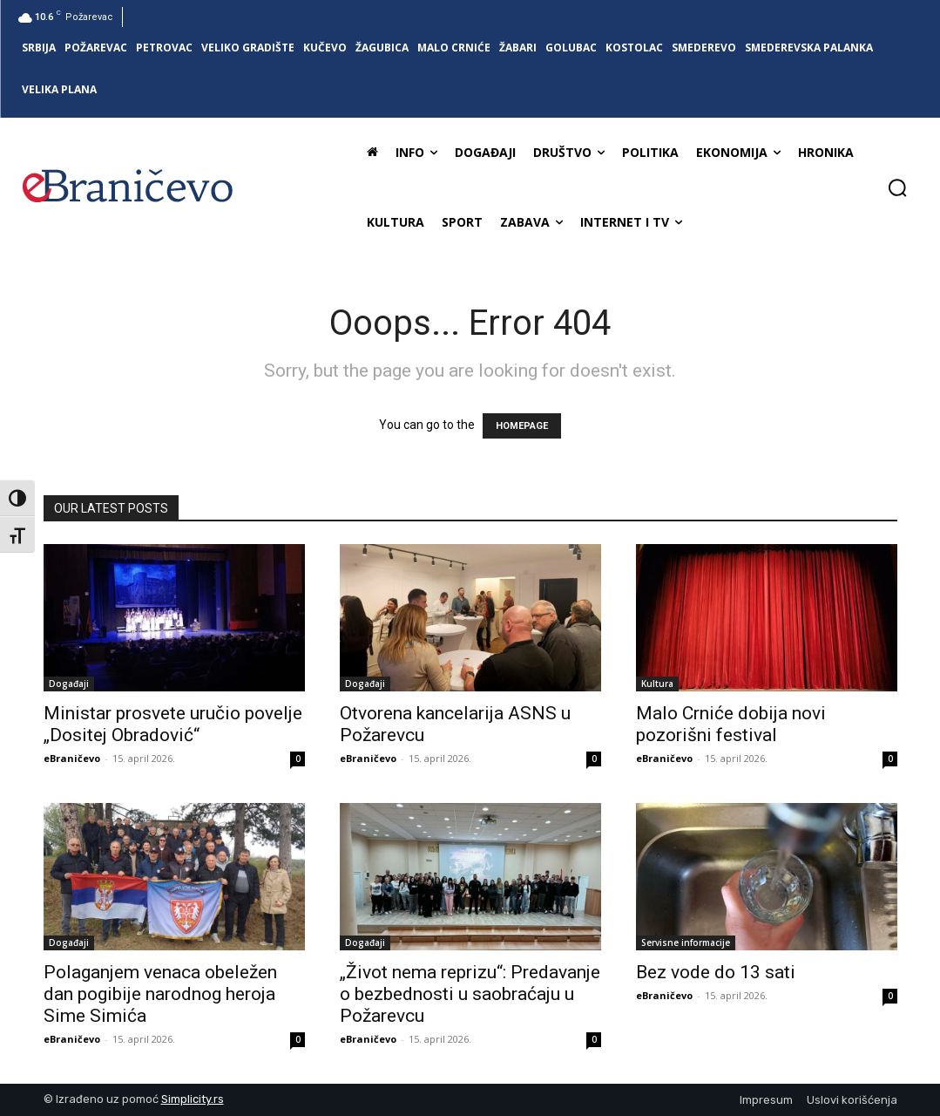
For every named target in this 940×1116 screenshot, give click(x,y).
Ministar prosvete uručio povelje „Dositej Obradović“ (173, 724)
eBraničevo (72, 758)
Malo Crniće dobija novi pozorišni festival (731, 724)
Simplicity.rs (192, 1099)
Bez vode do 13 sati (715, 972)
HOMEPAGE (522, 426)
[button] (897, 187)
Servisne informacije (685, 942)
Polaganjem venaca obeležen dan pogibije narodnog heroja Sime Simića (160, 994)
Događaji (69, 683)
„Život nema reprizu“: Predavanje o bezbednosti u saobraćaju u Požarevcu (470, 994)
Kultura (657, 683)
